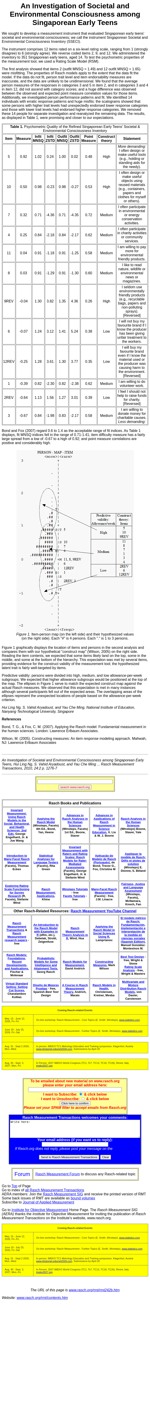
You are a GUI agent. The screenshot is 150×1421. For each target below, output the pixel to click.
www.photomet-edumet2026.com (54, 1049)
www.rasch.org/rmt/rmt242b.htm (94, 1293)
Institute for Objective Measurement (40, 1213)
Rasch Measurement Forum (57, 1177)
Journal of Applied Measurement (48, 1206)
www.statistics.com (129, 1020)
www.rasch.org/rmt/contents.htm (42, 1301)
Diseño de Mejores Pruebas (46, 986)
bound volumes (83, 1201)
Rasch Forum (125, 1152)
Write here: (76, 1130)
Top (14, 1189)
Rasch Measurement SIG (63, 1197)
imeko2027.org (44, 1065)
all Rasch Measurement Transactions (54, 1193)
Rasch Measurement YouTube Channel (103, 911)
